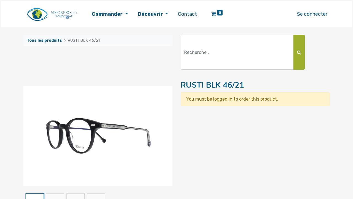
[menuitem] (187, 14)
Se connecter (312, 14)
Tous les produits (44, 40)
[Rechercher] (299, 52)
